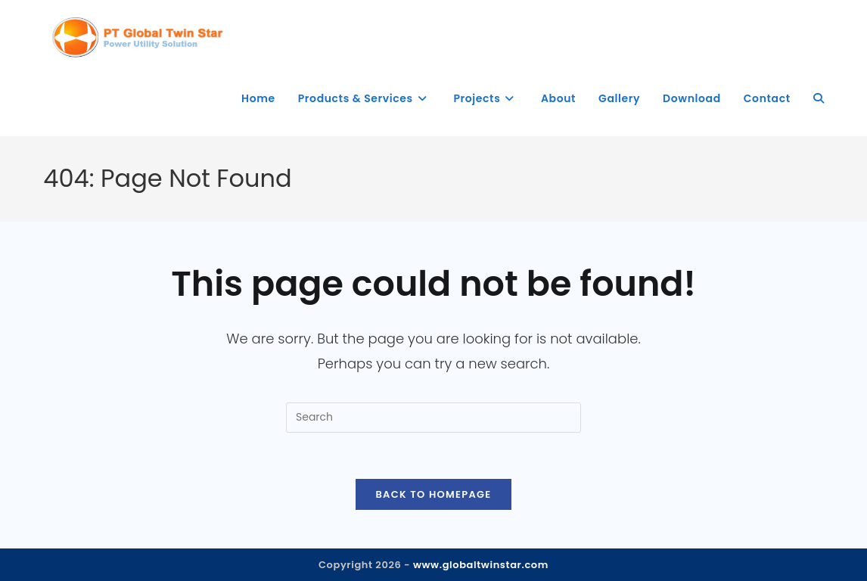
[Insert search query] (433, 417)
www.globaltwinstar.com (480, 565)
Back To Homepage (433, 494)
